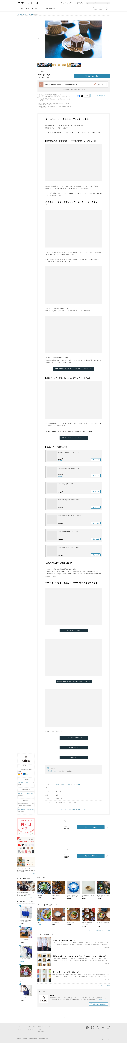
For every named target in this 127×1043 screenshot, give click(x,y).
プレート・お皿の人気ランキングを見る (100, 930)
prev (39, 39)
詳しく (96, 460)
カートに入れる (91, 827)
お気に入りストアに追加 (99, 1004)
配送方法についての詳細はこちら (25, 793)
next (107, 39)
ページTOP (65, 1017)
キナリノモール (20, 14)
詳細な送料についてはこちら (24, 782)
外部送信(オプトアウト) (44, 1038)
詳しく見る (32, 874)
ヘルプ (39, 1029)
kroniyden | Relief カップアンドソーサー (69, 452)
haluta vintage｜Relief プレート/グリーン (69, 515)
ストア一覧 (27, 14)
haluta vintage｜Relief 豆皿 (65, 484)
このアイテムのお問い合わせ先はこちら (75, 809)
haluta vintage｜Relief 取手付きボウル (68, 499)
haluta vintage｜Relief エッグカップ (68, 531)
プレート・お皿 (76, 784)
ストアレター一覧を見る (104, 985)
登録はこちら (31, 897)
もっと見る (30, 1004)
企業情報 (19, 1038)
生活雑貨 (58, 784)
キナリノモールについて (44, 1027)
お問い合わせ (41, 1031)
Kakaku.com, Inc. (106, 1039)
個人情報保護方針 (33, 1038)
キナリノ (19, 1029)
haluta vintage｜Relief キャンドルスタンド (70, 547)
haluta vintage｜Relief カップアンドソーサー (70, 468)
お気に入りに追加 (100, 96)
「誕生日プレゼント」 (53, 771)
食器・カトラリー (66, 784)
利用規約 (25, 1038)
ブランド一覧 (31, 1027)
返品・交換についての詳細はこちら (26, 809)
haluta (32, 14)
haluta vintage (59, 788)
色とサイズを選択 (91, 76)
